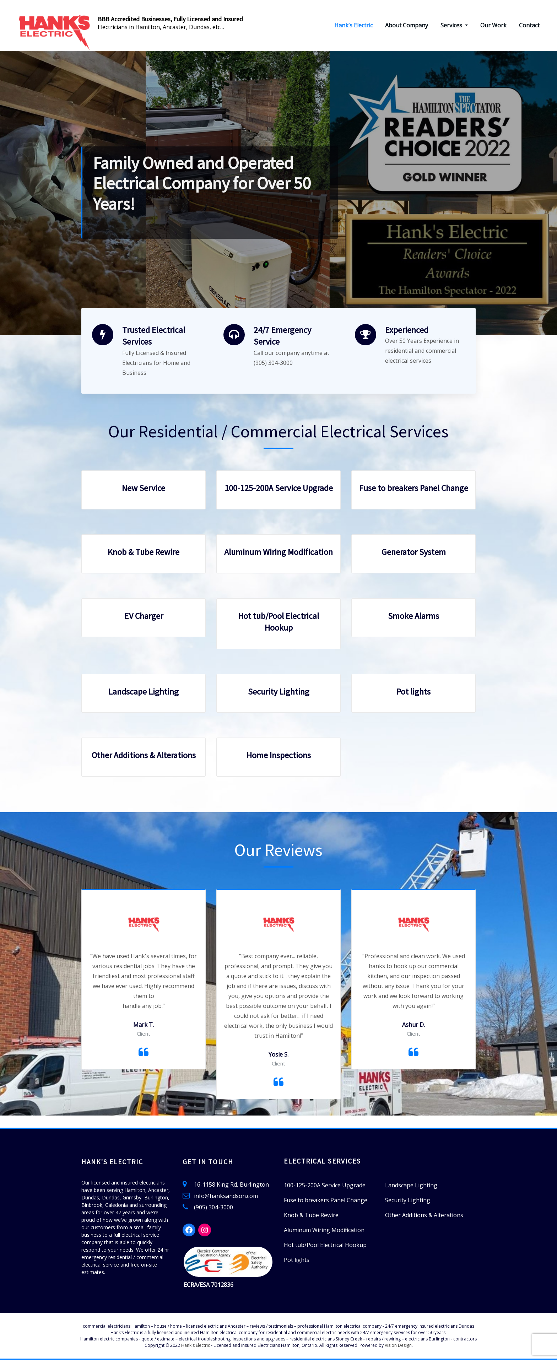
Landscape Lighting (143, 691)
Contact (529, 25)
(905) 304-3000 (213, 1207)
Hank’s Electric (353, 25)
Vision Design (398, 1346)
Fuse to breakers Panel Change (413, 488)
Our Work (493, 25)
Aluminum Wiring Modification (278, 552)
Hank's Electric (195, 1346)
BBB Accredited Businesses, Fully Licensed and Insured (170, 19)
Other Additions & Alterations (144, 755)
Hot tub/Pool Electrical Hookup (325, 1245)
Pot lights (413, 691)
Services (454, 25)
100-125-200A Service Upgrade (279, 488)
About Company (406, 25)
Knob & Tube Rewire (143, 552)
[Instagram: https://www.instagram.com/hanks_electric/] (204, 1230)
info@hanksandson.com (226, 1196)
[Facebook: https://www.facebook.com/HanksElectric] (189, 1230)
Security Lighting (278, 691)
